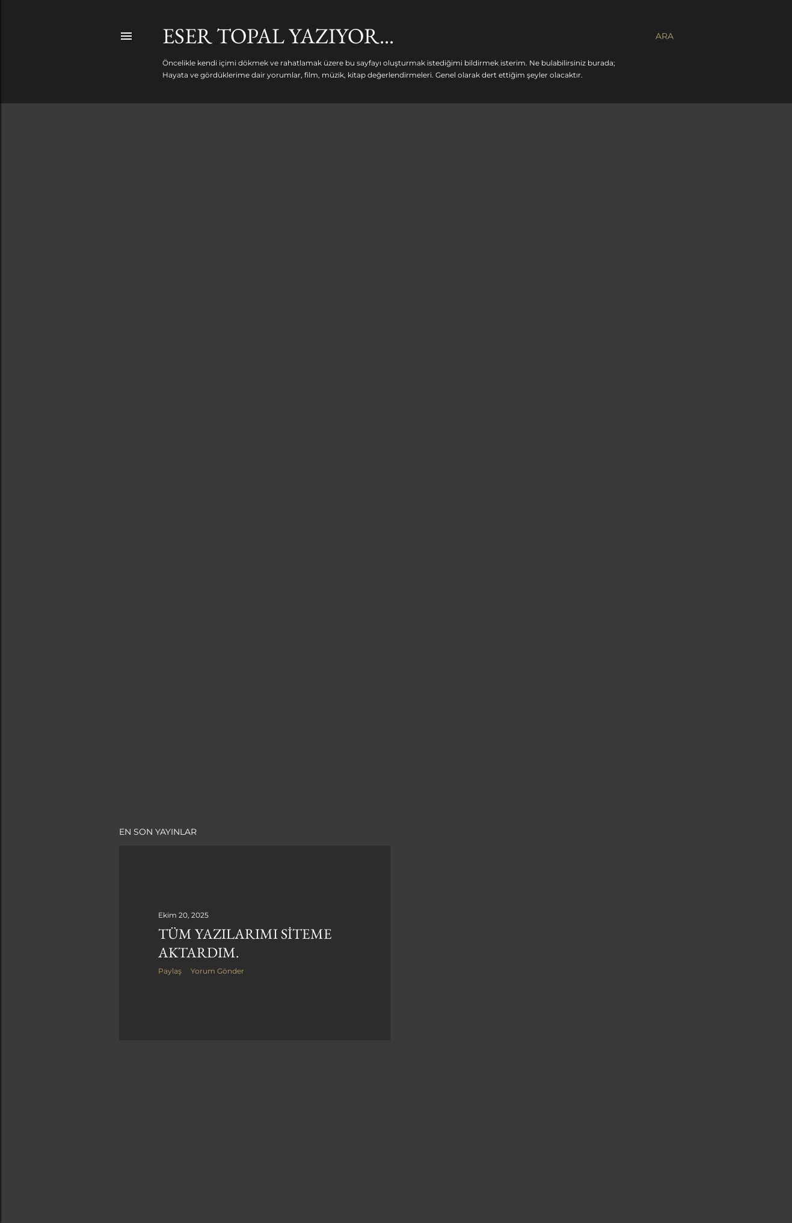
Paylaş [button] (170, 970)
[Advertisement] (396, 712)
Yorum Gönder (217, 970)
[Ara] (664, 36)
